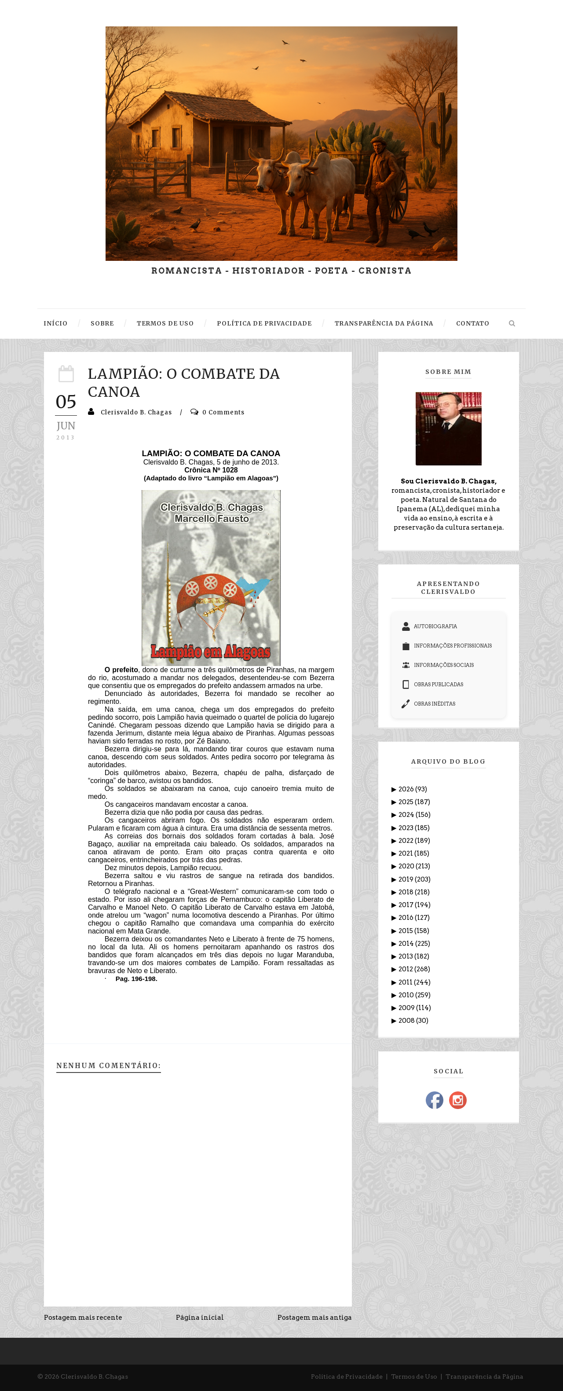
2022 (406, 841)
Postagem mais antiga (315, 1317)
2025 (406, 802)
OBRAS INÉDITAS (428, 703)
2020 (407, 866)
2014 (406, 944)
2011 (406, 982)
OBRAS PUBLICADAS (432, 684)
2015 (406, 931)
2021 (406, 853)
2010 (406, 995)
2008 (407, 1021)
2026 (406, 789)
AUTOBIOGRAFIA (429, 626)
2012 (406, 969)
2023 (406, 828)
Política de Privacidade (347, 1376)
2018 (406, 892)
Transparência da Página (484, 1376)
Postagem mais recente (83, 1317)
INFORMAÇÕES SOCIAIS (438, 665)
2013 (406, 956)
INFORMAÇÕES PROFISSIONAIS (447, 645)
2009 (407, 1008)
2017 (406, 905)
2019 (406, 879)
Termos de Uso (414, 1376)
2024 (407, 815)
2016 (406, 918)
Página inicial (200, 1317)
